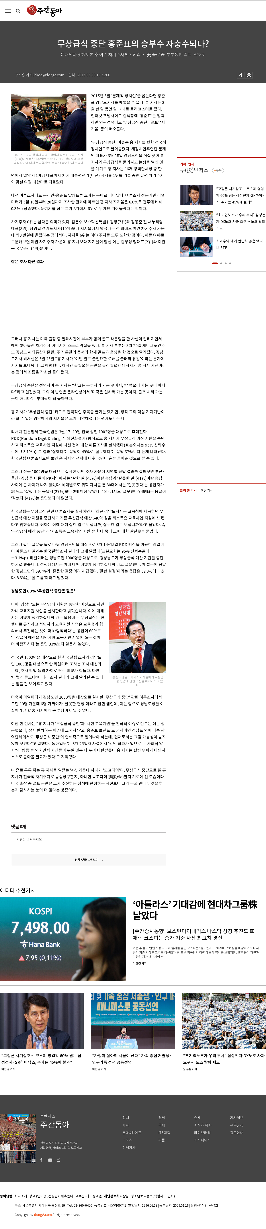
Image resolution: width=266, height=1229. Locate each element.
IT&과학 (164, 1133)
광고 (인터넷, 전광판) (44, 1196)
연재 (197, 1118)
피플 (161, 1140)
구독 (219, 171)
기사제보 (236, 1118)
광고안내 (236, 1133)
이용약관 (96, 1196)
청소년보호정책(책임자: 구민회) (153, 1196)
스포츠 (127, 1140)
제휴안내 (67, 1196)
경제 (161, 1118)
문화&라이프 (131, 1133)
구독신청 (236, 1125)
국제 (161, 1125)
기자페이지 (202, 1140)
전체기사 (129, 1148)
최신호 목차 (203, 1125)
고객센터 (81, 1196)
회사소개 (21, 1196)
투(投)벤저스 (194, 170)
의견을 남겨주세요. (29, 839)
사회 (125, 1125)
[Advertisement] (77, 299)
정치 (125, 1118)
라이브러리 (202, 1133)
